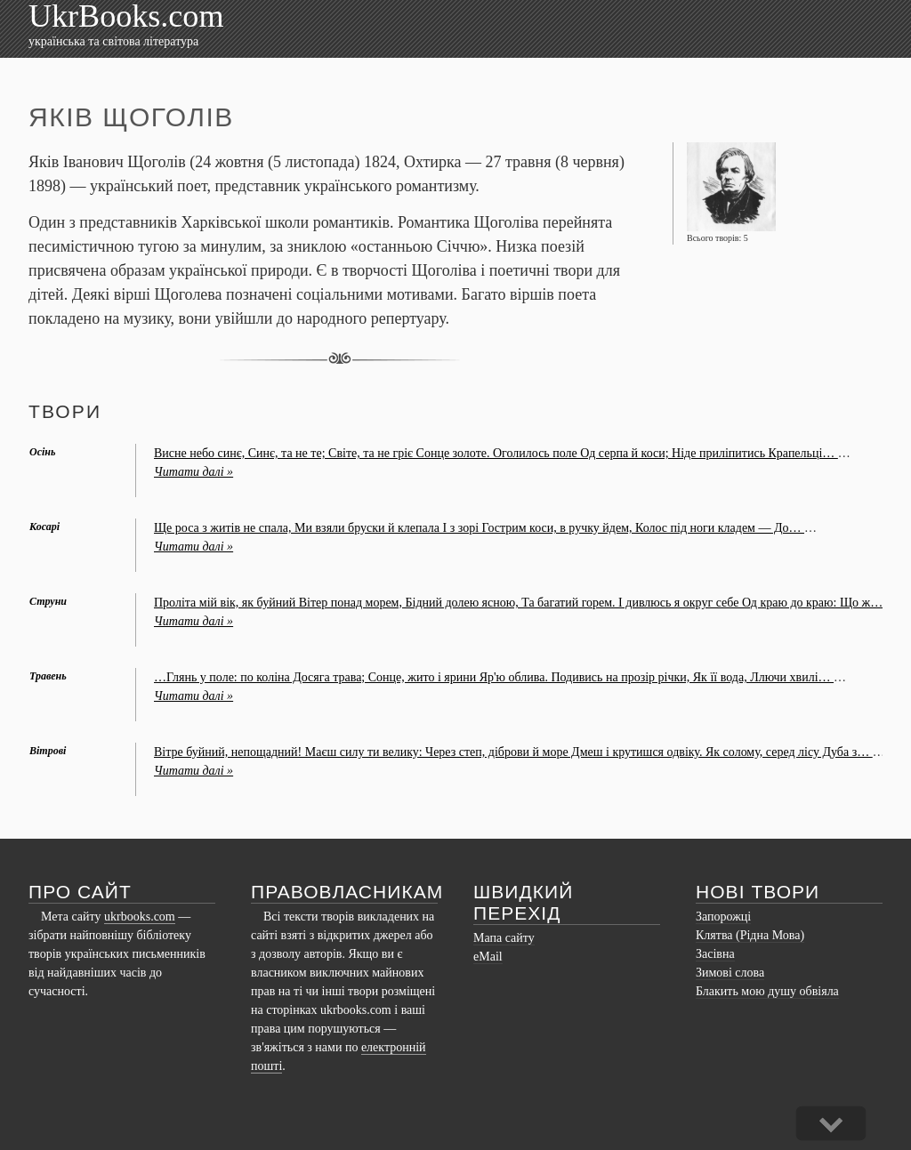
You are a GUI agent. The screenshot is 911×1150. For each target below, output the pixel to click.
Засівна (715, 954)
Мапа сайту (504, 938)
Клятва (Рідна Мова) (750, 935)
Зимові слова (730, 972)
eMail (488, 956)
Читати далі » (193, 471)
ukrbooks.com (139, 916)
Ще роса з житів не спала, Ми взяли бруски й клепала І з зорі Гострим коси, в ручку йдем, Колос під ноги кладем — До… (479, 528)
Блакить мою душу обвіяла (767, 991)
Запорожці (723, 916)
